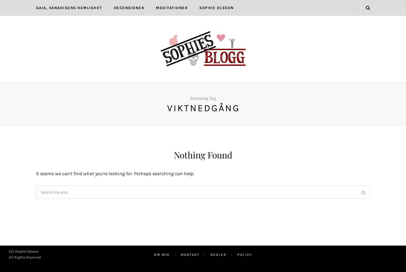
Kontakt (190, 255)
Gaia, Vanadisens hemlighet (69, 8)
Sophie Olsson (216, 8)
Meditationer (172, 8)
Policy (244, 255)
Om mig (162, 255)
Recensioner (129, 8)
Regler (218, 255)
